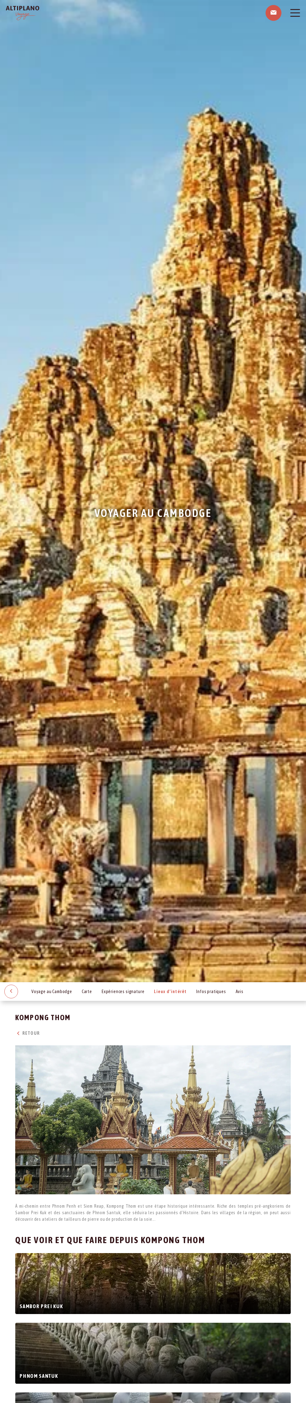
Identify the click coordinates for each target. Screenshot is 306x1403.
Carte (87, 991)
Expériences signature (123, 991)
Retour (27, 1033)
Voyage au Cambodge (51, 991)
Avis (239, 991)
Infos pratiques (211, 991)
